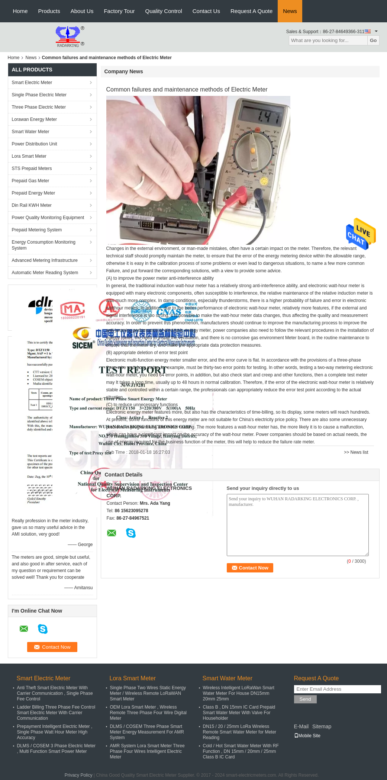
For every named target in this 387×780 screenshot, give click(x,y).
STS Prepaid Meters (32, 168)
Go (373, 40)
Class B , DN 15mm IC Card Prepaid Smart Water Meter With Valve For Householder (239, 712)
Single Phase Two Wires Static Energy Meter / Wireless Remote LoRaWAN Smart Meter (148, 693)
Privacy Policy (79, 775)
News (290, 11)
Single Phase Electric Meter (39, 94)
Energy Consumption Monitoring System (43, 245)
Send (305, 699)
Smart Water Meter (30, 131)
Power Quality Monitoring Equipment (48, 217)
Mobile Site (307, 735)
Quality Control (163, 11)
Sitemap (321, 726)
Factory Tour (119, 11)
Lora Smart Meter (29, 156)
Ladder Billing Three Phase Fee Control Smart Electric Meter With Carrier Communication (56, 712)
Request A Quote (251, 11)
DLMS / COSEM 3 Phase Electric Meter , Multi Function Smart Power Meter (56, 748)
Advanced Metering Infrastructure (45, 260)
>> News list (356, 452)
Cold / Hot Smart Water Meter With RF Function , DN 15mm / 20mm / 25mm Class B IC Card (241, 751)
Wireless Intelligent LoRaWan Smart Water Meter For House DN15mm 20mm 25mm (238, 693)
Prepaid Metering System (37, 229)
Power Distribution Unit (34, 144)
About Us (82, 11)
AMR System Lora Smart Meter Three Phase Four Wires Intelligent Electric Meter (147, 751)
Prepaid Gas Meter (30, 180)
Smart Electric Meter (32, 82)
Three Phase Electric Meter (39, 107)
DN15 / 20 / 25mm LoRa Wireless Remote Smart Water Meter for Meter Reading (240, 732)
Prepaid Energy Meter (33, 193)
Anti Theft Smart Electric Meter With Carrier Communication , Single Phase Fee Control (55, 693)
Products (49, 11)
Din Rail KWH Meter (32, 205)
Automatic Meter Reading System (45, 272)
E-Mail (301, 726)
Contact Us (206, 11)
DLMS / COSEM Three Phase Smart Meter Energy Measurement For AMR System (147, 732)
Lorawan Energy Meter (34, 119)
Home (20, 11)
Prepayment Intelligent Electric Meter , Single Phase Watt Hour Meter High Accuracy (55, 732)
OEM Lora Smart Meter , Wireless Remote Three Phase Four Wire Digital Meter (148, 712)
